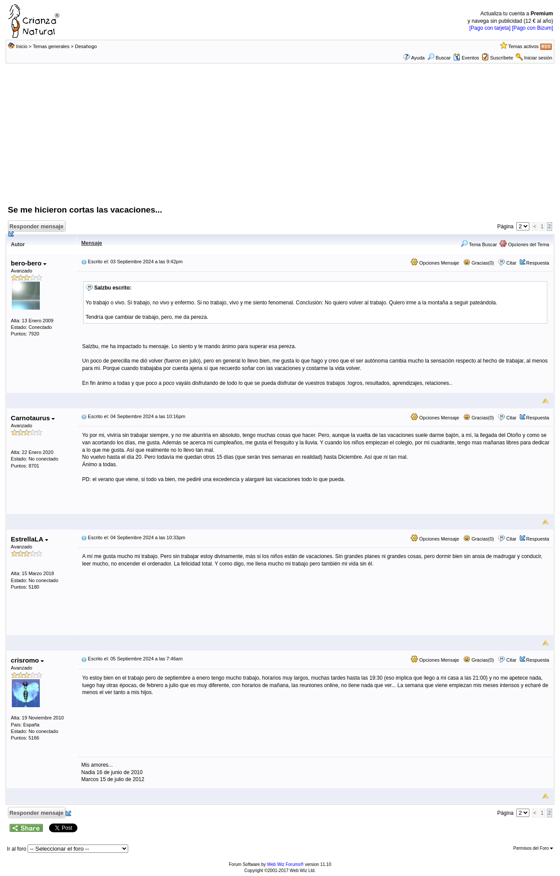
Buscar (439, 57)
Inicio (22, 46)
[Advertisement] (280, 138)
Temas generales (51, 46)
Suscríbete (501, 57)
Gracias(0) (478, 262)
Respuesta (538, 262)
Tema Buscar (479, 244)
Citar (511, 262)
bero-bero (28, 263)
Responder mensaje (37, 227)
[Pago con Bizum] (532, 28)
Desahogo (86, 46)
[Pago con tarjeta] (490, 28)
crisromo (27, 660)
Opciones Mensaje (435, 262)
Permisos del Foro (533, 848)
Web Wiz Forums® (285, 864)
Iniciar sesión (538, 57)
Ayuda (418, 57)
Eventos (466, 57)
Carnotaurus (33, 418)
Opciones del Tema (524, 244)
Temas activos (523, 46)
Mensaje (91, 243)
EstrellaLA (29, 539)
